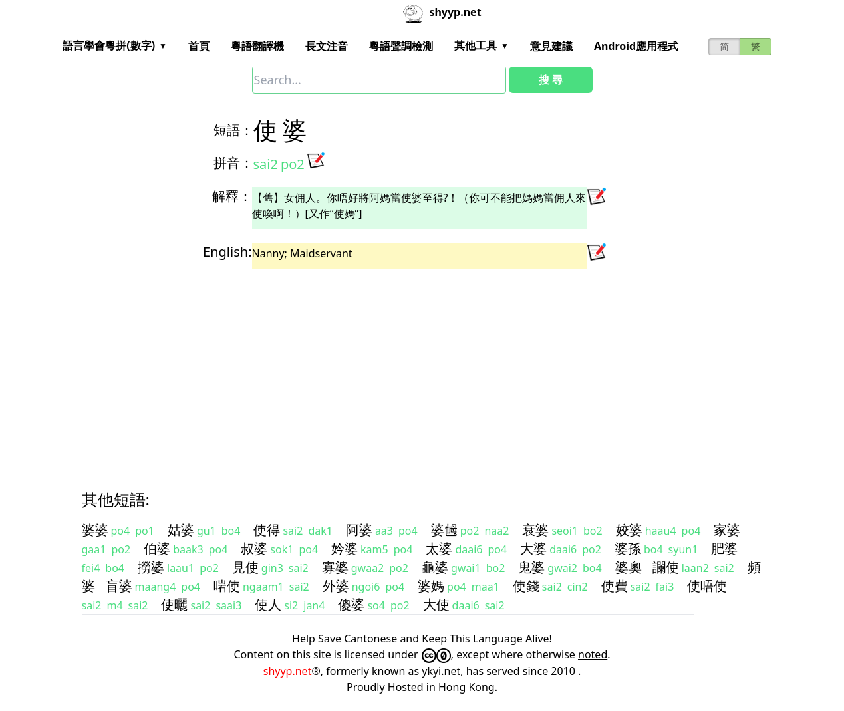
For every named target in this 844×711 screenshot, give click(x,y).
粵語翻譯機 (257, 46)
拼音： (233, 163)
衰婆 (535, 530)
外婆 (336, 586)
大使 (436, 604)
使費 (614, 586)
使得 (266, 530)
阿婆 (359, 530)
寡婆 (335, 567)
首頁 (199, 46)
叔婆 (254, 548)
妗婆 (344, 548)
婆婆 (95, 530)
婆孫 (628, 548)
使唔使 (707, 586)
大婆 (533, 548)
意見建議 (551, 46)
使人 (268, 604)
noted (592, 654)
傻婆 (351, 604)
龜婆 (435, 567)
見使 (245, 567)
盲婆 (119, 586)
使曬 (174, 604)
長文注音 (326, 46)
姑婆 (181, 530)
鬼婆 (531, 567)
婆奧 (628, 567)
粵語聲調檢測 (401, 46)
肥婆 (724, 548)
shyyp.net (287, 671)
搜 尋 (551, 79)
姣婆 (629, 530)
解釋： (232, 196)
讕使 (665, 567)
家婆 (727, 530)
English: (227, 252)
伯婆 (157, 548)
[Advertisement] (422, 368)
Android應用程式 (636, 46)
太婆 (439, 548)
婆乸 (444, 530)
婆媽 (431, 586)
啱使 (226, 586)
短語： (233, 130)
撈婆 (151, 567)
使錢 (526, 586)
